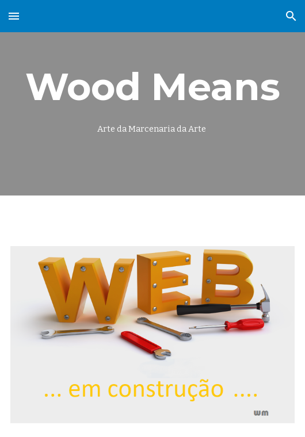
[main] (152, 98)
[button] (14, 16)
